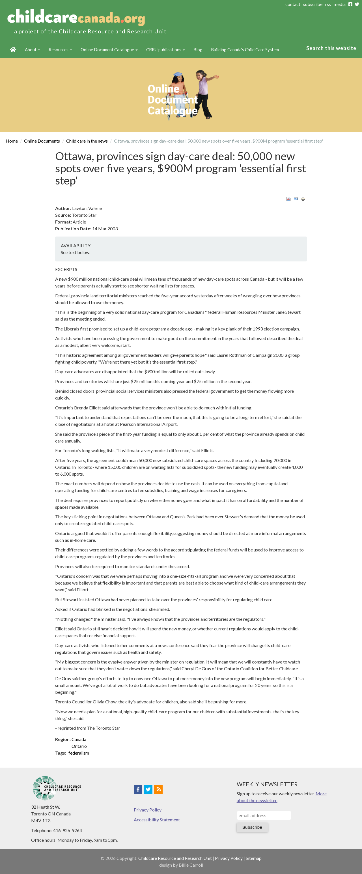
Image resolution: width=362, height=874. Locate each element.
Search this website (331, 48)
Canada (79, 739)
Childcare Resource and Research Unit (175, 858)
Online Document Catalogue (109, 49)
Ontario (79, 746)
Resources (60, 49)
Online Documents (42, 140)
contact (292, 4)
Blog (197, 49)
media (340, 4)
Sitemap (254, 858)
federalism (78, 752)
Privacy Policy (147, 809)
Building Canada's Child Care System (245, 49)
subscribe (312, 4)
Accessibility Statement (157, 819)
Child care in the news (87, 140)
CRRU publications (165, 49)
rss (328, 4)
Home (13, 49)
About (32, 49)
